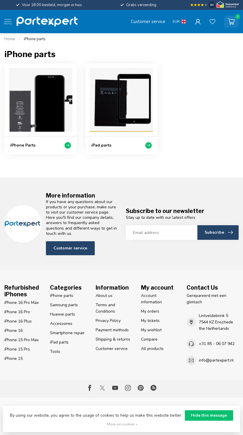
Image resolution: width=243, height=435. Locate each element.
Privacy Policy (108, 320)
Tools (55, 351)
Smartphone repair (67, 333)
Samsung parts (64, 305)
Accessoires (61, 323)
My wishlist (151, 330)
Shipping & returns (113, 339)
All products (152, 348)
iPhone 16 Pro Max (21, 302)
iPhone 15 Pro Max (21, 340)
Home (9, 39)
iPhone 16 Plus (18, 321)
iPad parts (59, 342)
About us (104, 295)
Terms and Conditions (105, 308)
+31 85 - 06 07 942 (217, 343)
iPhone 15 (13, 358)
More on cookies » (122, 424)
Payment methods (112, 330)
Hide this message (209, 415)
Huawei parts (62, 314)
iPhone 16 (13, 330)
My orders (150, 311)
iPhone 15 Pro (17, 349)
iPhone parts (35, 39)
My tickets (150, 320)
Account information (151, 299)
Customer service (148, 21)
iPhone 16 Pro (17, 312)
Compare (149, 339)
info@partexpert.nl (216, 360)
